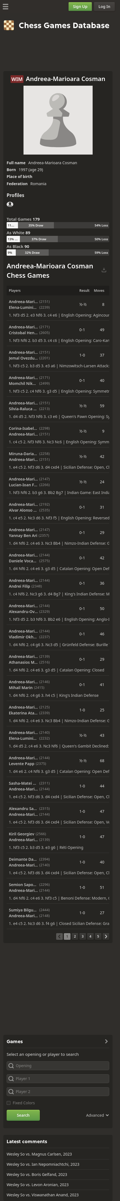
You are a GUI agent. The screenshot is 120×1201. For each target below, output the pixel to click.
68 (102, 760)
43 (102, 735)
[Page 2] (75, 936)
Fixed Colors (24, 1102)
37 (102, 355)
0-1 (82, 329)
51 (102, 887)
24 (102, 481)
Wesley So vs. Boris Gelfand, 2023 (37, 1174)
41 (102, 684)
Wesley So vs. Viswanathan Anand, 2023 (43, 1194)
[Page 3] (82, 936)
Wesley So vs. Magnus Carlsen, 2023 (39, 1154)
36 (102, 583)
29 (102, 532)
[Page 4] (90, 936)
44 (102, 786)
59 (102, 405)
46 (102, 633)
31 (102, 507)
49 (102, 329)
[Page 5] (98, 936)
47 (102, 811)
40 (102, 380)
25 (102, 709)
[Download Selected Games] (104, 270)
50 (102, 608)
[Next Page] (106, 936)
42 (102, 456)
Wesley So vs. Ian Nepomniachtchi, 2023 (43, 1164)
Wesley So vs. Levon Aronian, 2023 (38, 1184)
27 (102, 912)
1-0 (82, 355)
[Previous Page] (59, 936)
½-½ (83, 304)
